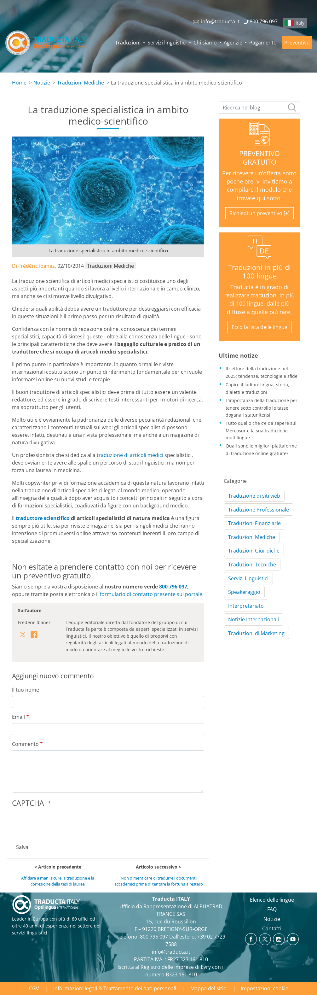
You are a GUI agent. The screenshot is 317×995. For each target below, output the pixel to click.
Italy (300, 23)
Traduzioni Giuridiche (254, 550)
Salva (22, 847)
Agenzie (233, 42)
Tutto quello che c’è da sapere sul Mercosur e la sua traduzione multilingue (261, 430)
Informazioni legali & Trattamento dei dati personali (114, 988)
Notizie (41, 82)
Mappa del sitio (208, 988)
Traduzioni (128, 42)
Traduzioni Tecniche (252, 564)
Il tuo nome (25, 689)
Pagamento (263, 42)
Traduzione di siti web (254, 495)
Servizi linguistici (167, 42)
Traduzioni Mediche (80, 82)
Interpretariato (246, 605)
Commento (25, 743)
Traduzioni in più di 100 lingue (259, 271)
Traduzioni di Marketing (256, 633)
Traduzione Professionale (258, 509)
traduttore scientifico (43, 518)
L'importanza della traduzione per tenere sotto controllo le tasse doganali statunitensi (261, 407)
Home (19, 82)
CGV (34, 988)
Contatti (271, 928)
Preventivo (297, 42)
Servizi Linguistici (248, 578)
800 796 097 (173, 586)
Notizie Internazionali (253, 619)
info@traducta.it (171, 951)
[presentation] (60, 823)
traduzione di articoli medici (130, 455)
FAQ (272, 909)
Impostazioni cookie (264, 988)
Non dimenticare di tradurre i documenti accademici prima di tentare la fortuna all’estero (158, 881)
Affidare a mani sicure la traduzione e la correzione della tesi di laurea (57, 881)
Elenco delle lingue (272, 899)
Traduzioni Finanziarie (254, 523)
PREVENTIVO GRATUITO (259, 158)
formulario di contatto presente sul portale (151, 594)
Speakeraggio (244, 591)
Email (18, 716)
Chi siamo (205, 42)
